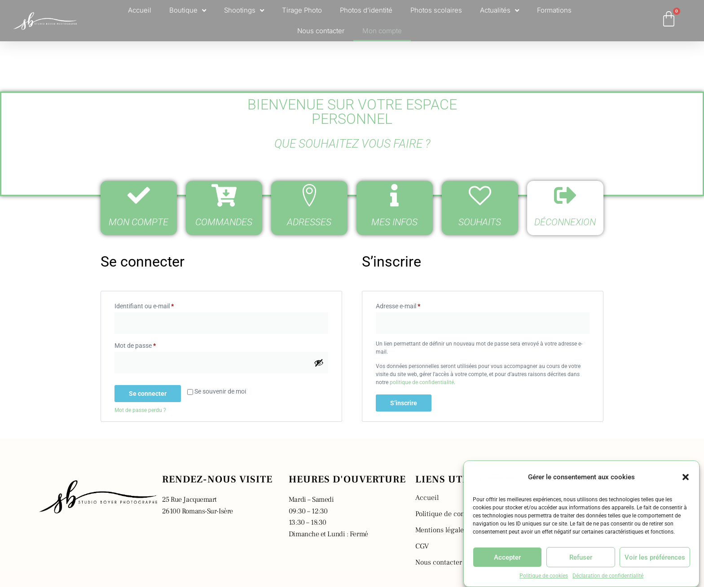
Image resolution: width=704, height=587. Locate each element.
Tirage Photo (302, 10)
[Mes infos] (394, 195)
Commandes (223, 222)
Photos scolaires (436, 10)
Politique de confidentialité (456, 513)
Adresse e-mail (413, 305)
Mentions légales (441, 530)
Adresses (309, 222)
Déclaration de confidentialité (607, 576)
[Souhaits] (480, 195)
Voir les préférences (655, 557)
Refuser (580, 557)
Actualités (499, 10)
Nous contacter (320, 30)
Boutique (187, 10)
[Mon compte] (139, 195)
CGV (422, 546)
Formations (554, 10)
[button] (685, 477)
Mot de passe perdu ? (140, 410)
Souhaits (479, 222)
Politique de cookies (543, 576)
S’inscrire (403, 403)
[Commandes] (224, 195)
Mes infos (394, 222)
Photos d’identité (366, 10)
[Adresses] (309, 195)
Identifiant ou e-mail (159, 305)
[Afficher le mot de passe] (319, 363)
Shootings (244, 10)
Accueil (139, 10)
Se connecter (148, 393)
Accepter (507, 557)
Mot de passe (150, 344)
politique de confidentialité (422, 382)
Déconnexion (565, 222)
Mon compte (382, 30)
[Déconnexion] (565, 195)
